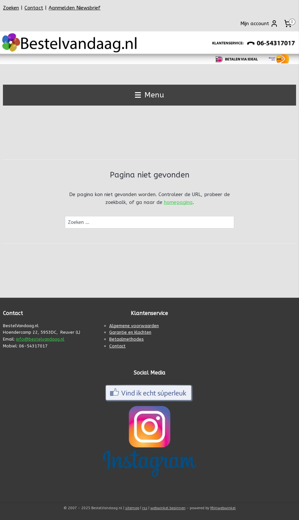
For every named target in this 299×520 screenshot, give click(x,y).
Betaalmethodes (126, 339)
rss (144, 508)
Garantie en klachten (130, 332)
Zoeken (11, 8)
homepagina (178, 202)
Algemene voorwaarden (134, 325)
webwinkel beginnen (168, 508)
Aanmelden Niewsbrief (74, 8)
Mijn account (259, 23)
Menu (149, 95)
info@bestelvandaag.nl (40, 339)
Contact (33, 8)
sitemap (132, 508)
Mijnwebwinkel (223, 508)
